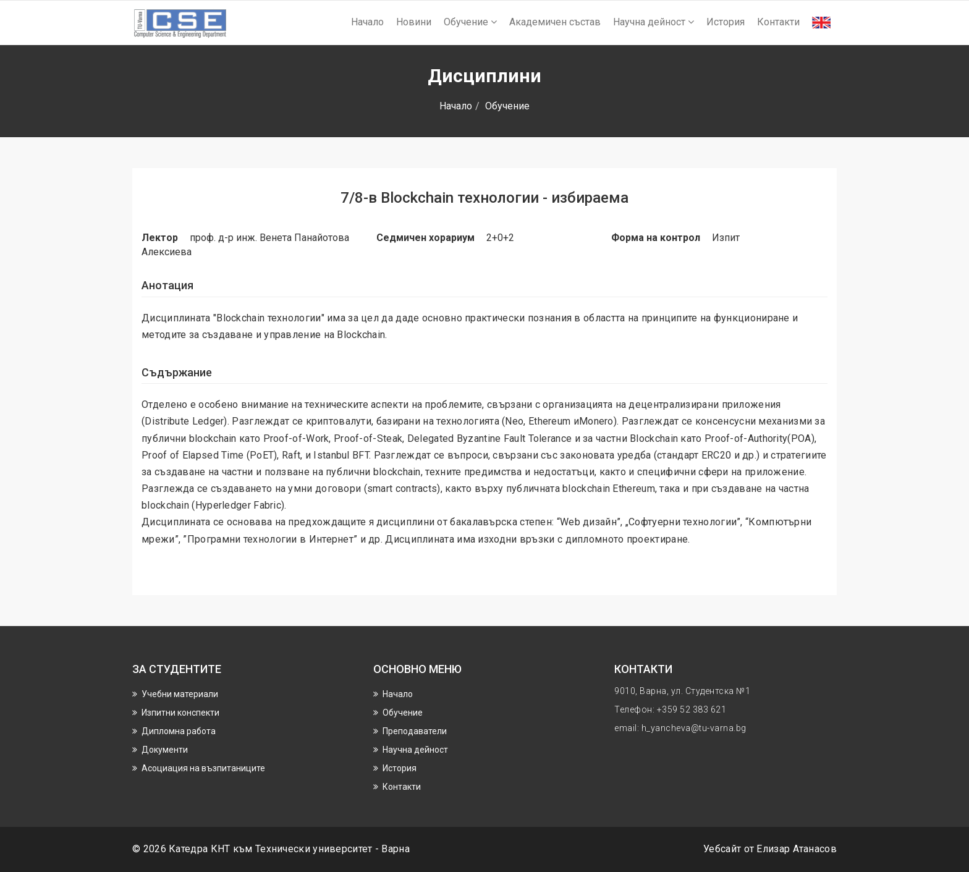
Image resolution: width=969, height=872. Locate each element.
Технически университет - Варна (332, 849)
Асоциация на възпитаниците (203, 768)
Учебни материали (180, 694)
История (725, 22)
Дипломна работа (179, 731)
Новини (413, 22)
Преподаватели (415, 731)
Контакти (778, 22)
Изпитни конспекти (180, 712)
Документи (165, 750)
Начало (367, 22)
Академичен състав (555, 22)
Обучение (470, 22)
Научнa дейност (653, 22)
